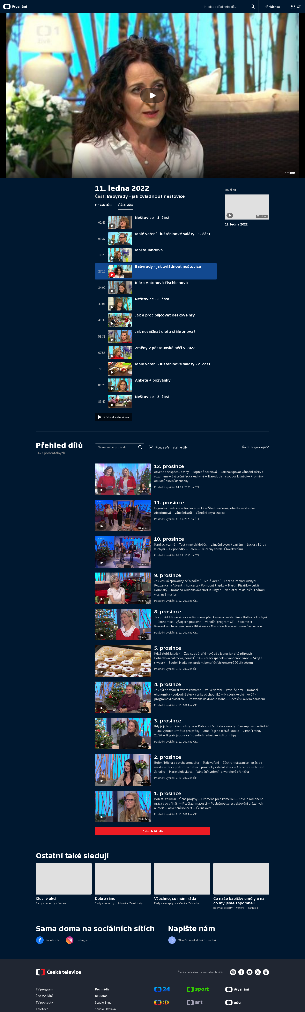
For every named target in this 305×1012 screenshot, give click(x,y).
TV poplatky (44, 1002)
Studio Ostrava (105, 1009)
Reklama (101, 996)
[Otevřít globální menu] (295, 6)
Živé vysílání (44, 996)
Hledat (251, 8)
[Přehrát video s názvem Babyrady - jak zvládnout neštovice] (152, 95)
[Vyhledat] (140, 447)
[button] (152, 95)
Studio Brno (103, 1002)
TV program (44, 989)
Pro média (102, 989)
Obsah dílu (103, 205)
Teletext (42, 1009)
